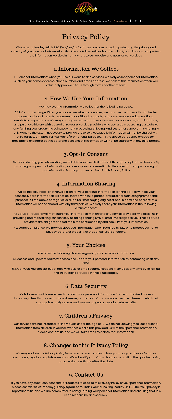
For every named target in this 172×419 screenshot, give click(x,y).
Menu (31, 21)
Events (75, 21)
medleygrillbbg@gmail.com (62, 387)
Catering (65, 21)
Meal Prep (107, 21)
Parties (83, 21)
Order (91, 21)
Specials (55, 21)
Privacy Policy (120, 21)
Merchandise (42, 21)
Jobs (98, 21)
